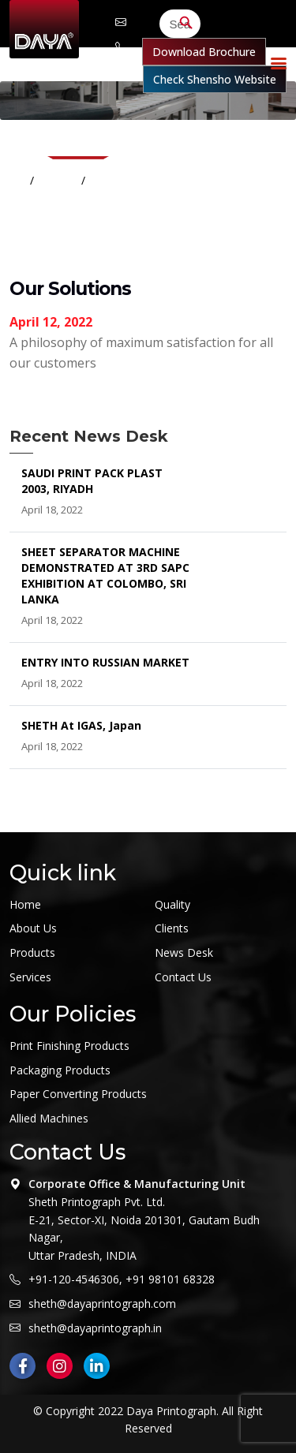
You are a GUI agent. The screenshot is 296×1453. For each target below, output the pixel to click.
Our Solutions (129, 180)
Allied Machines (48, 1118)
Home (59, 180)
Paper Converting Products (78, 1093)
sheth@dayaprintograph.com (120, 21)
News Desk (184, 952)
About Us (33, 928)
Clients (172, 928)
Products (32, 952)
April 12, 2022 (50, 322)
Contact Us (183, 976)
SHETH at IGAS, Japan (81, 725)
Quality (172, 904)
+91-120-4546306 (73, 1279)
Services (30, 976)
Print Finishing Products (69, 1045)
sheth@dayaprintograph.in (95, 1327)
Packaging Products (60, 1070)
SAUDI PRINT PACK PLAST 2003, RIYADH (92, 480)
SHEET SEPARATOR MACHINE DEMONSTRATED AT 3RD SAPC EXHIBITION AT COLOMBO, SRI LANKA (105, 575)
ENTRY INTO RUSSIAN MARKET (105, 662)
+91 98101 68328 (170, 1279)
